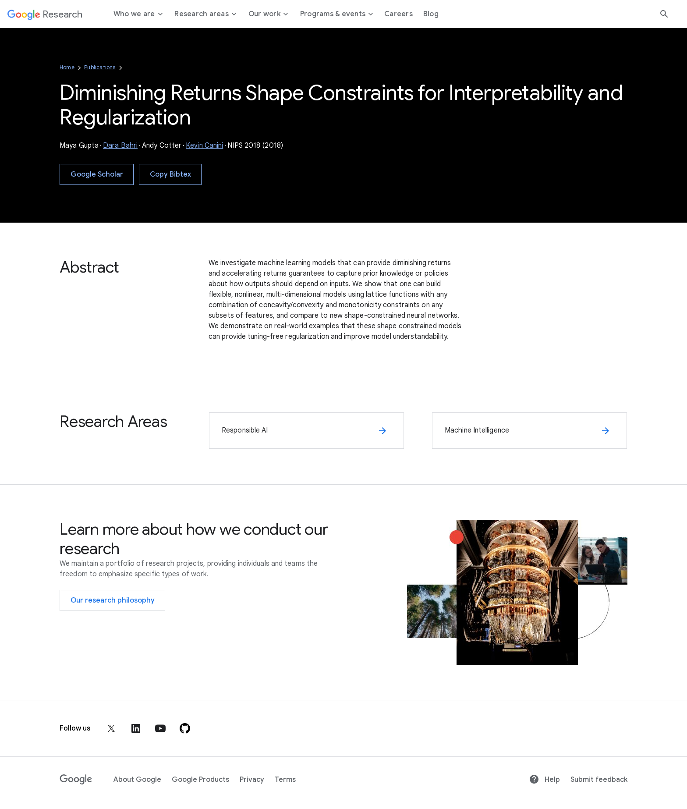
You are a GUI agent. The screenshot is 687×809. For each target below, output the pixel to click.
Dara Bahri (120, 145)
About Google (137, 779)
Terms (285, 779)
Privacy (252, 779)
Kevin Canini (204, 145)
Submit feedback (598, 779)
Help (544, 779)
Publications (99, 67)
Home (67, 67)
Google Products (200, 779)
